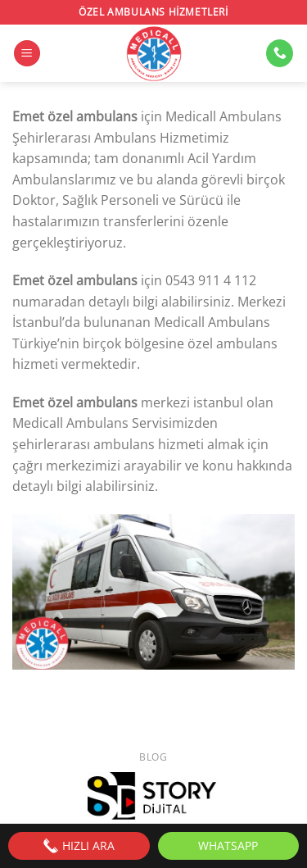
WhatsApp (228, 845)
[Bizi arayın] (279, 53)
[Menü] (27, 53)
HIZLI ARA (79, 846)
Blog (153, 757)
